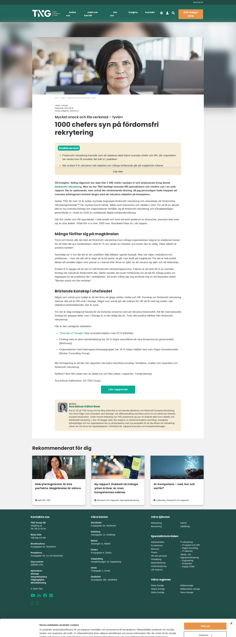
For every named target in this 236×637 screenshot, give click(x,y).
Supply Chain (188, 566)
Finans (154, 552)
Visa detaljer (46, 631)
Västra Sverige (158, 589)
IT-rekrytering (186, 542)
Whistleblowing (38, 583)
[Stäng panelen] (231, 606)
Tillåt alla (205, 608)
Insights (133, 12)
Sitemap (35, 574)
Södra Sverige (157, 592)
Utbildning (185, 526)
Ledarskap (161, 500)
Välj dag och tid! (38, 537)
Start (56, 98)
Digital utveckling (190, 548)
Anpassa (205, 617)
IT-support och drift (191, 545)
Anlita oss (71, 14)
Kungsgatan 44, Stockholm (43, 546)
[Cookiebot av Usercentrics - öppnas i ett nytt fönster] (19, 631)
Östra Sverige (157, 585)
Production (187, 563)
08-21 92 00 (198, 2)
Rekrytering (156, 523)
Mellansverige (186, 585)
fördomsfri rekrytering (68, 186)
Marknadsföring (158, 563)
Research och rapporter (108, 500)
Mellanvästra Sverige (190, 589)
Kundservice (157, 545)
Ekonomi (155, 549)
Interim (183, 523)
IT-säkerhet (187, 551)
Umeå (94, 568)
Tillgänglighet (37, 580)
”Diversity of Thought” (71, 333)
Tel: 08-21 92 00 (38, 528)
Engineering (187, 560)
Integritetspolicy (39, 577)
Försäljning (156, 559)
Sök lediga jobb (191, 14)
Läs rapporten (118, 389)
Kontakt (150, 12)
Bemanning (156, 526)
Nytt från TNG (44, 500)
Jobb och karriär (91, 14)
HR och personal (159, 556)
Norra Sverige (186, 592)
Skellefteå (96, 577)
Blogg (63, 98)
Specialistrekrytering (129, 500)
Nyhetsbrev (36, 571)
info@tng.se (36, 525)
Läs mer (118, 171)
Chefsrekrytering (158, 566)
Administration (157, 542)
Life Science (156, 569)
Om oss (113, 14)
